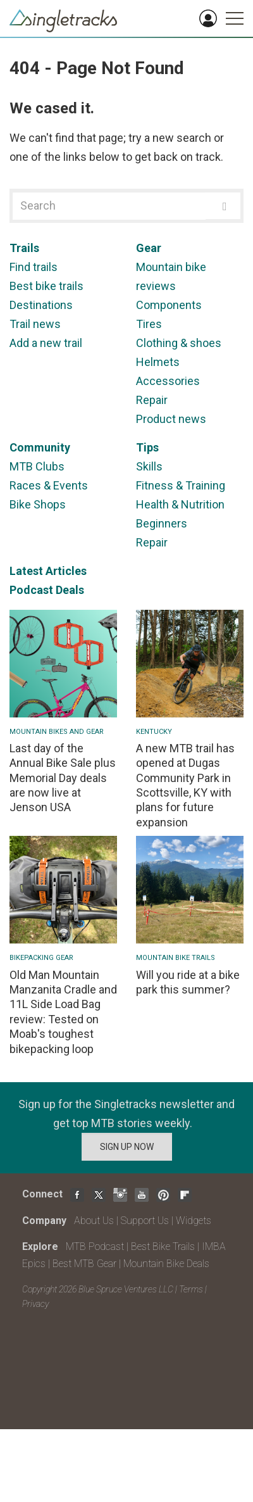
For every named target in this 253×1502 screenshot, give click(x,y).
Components (169, 305)
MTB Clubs (37, 466)
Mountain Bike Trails (175, 958)
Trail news (35, 324)
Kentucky (154, 732)
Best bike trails (46, 286)
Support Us (145, 1221)
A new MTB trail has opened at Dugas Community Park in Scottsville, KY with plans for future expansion (185, 785)
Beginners (161, 523)
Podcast (31, 589)
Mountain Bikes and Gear (56, 732)
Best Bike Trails (163, 1246)
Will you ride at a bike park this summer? (188, 982)
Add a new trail (45, 343)
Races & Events (48, 485)
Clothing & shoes (178, 343)
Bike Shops (37, 504)
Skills (149, 466)
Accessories (168, 381)
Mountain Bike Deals (166, 1264)
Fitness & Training (180, 485)
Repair (152, 400)
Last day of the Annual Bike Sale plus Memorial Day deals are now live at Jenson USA (62, 778)
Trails (24, 248)
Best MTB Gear (84, 1264)
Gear (148, 248)
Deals (70, 589)
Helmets (158, 362)
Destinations (41, 305)
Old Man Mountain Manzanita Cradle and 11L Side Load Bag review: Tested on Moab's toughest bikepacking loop (63, 1012)
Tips (147, 447)
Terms (191, 1289)
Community (39, 447)
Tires (149, 324)
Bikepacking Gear (41, 958)
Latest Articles (48, 570)
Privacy (35, 1304)
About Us (94, 1221)
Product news (171, 419)
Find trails (33, 267)
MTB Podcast (95, 1246)
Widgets (193, 1221)
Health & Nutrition (180, 504)
